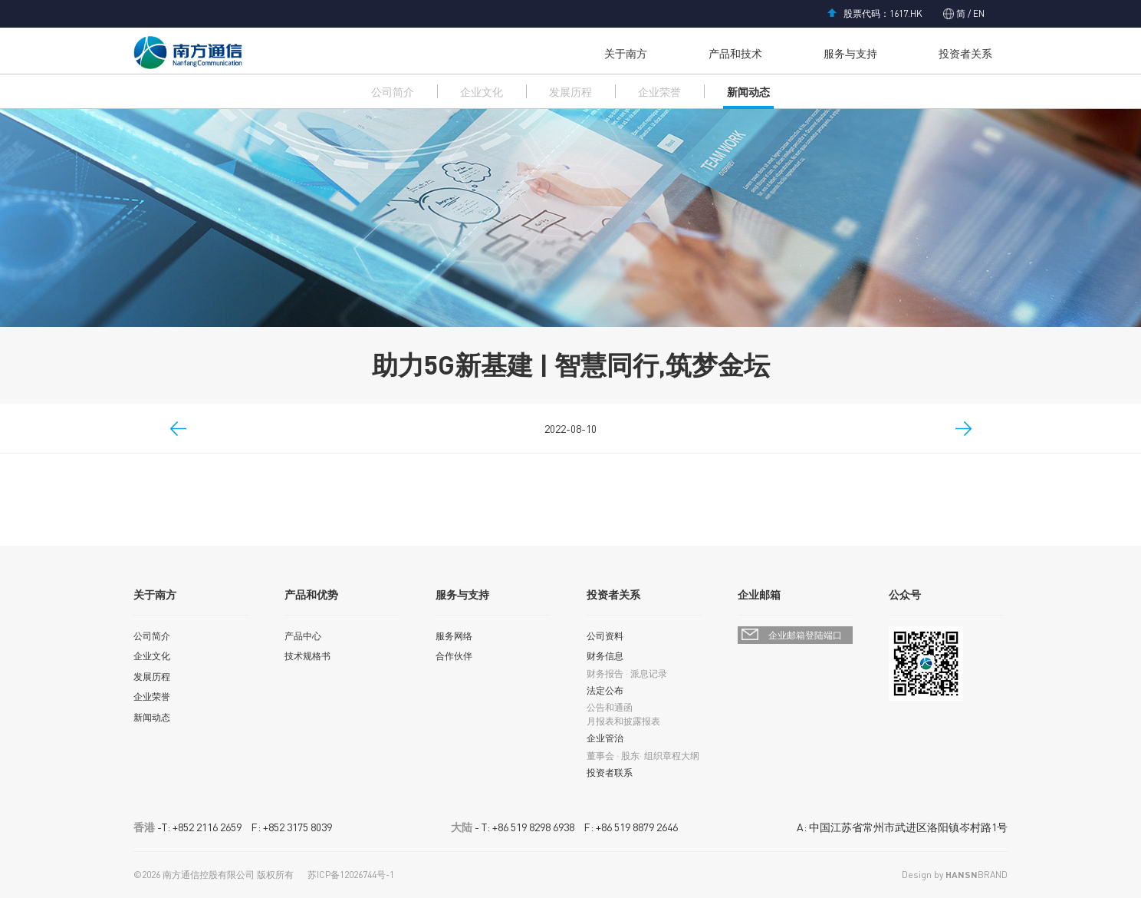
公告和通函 (610, 707)
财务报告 (605, 673)
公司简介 (392, 91)
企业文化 (481, 91)
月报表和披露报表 (623, 721)
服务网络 (454, 636)
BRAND (976, 874)
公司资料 (605, 636)
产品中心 (302, 636)
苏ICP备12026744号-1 (350, 874)
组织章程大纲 (671, 755)
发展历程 (570, 91)
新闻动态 (748, 91)
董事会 (600, 755)
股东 (630, 755)
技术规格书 (307, 656)
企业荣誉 (659, 91)
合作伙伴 (454, 656)
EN (978, 13)
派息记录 (648, 673)
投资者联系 (610, 772)
